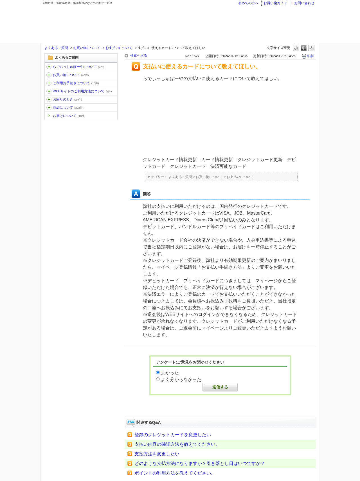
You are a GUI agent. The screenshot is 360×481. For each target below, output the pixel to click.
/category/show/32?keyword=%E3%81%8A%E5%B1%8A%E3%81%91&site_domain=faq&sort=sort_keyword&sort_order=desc (48, 107)
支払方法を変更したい (156, 453)
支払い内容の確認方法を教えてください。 (177, 444)
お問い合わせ (304, 3)
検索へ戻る (138, 55)
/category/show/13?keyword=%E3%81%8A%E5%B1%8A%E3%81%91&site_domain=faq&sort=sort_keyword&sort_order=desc (48, 83)
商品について (68, 108)
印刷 (310, 56)
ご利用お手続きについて (76, 83)
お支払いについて (118, 48)
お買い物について (86, 48)
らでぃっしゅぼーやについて (78, 67)
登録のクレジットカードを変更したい (172, 434)
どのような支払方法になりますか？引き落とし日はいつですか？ (199, 463)
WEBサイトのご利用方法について (82, 91)
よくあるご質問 (56, 48)
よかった (170, 372)
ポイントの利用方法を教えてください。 (174, 473)
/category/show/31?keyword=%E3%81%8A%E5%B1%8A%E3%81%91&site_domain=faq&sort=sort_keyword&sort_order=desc (48, 99)
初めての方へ (248, 3)
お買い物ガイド (275, 3)
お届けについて (69, 116)
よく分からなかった (181, 379)
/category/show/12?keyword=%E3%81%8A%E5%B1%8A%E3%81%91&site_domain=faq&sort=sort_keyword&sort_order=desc (48, 74)
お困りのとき (67, 99)
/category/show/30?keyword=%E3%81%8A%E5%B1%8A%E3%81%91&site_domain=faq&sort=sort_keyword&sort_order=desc (48, 91)
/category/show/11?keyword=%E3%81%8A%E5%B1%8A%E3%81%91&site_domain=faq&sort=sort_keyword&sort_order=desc (48, 66)
